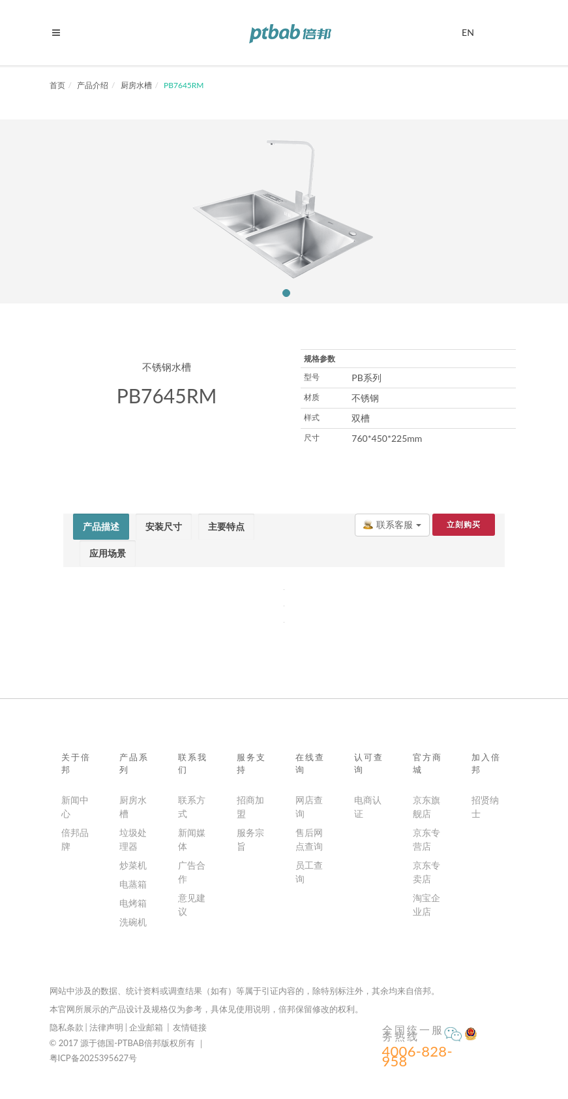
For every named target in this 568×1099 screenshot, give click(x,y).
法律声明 (106, 1027)
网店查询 (309, 806)
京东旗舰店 (426, 806)
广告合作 (191, 871)
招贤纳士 (485, 806)
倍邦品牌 (75, 839)
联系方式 (191, 806)
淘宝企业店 (426, 904)
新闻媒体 (191, 839)
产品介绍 (92, 85)
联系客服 (392, 524)
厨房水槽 (136, 85)
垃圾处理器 (133, 839)
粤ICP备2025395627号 (94, 1058)
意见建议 (191, 904)
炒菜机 (133, 865)
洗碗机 (133, 921)
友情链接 (190, 1027)
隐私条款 (66, 1027)
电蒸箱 (133, 884)
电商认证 (367, 806)
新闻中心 (75, 806)
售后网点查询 (309, 839)
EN (468, 31)
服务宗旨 (250, 839)
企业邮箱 (146, 1027)
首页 (57, 85)
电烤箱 (133, 902)
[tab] (101, 527)
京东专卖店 (426, 871)
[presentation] (101, 527)
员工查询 (309, 871)
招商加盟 (250, 806)
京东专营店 (426, 839)
